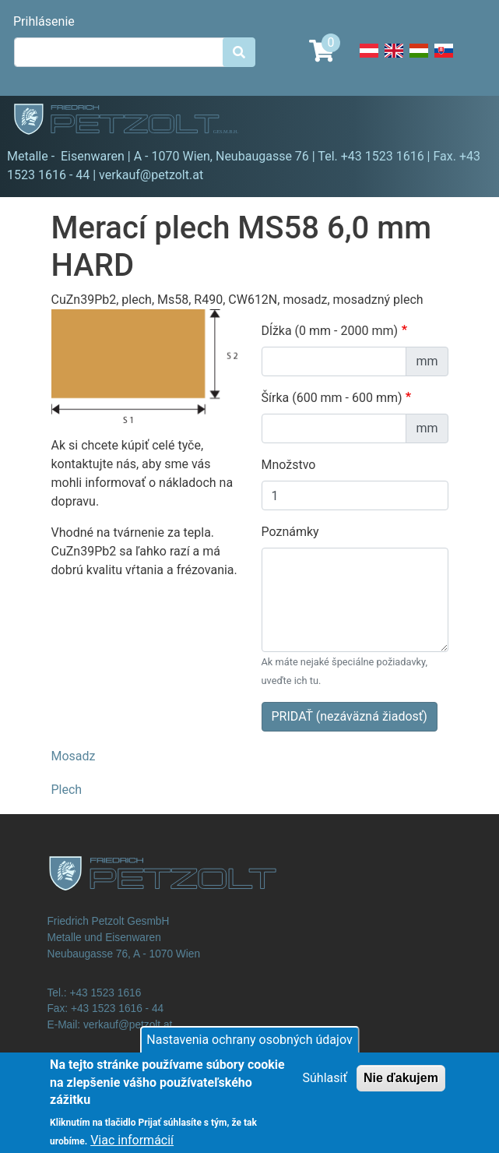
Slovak (443, 59)
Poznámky (290, 531)
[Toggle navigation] (465, 121)
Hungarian (418, 59)
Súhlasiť (325, 1086)
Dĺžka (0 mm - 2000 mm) (330, 330)
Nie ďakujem (401, 1086)
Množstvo (289, 464)
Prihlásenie (44, 21)
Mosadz (73, 756)
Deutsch (369, 59)
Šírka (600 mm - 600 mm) (332, 397)
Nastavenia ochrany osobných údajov (249, 1048)
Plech (67, 789)
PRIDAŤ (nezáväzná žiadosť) (349, 716)
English (394, 59)
